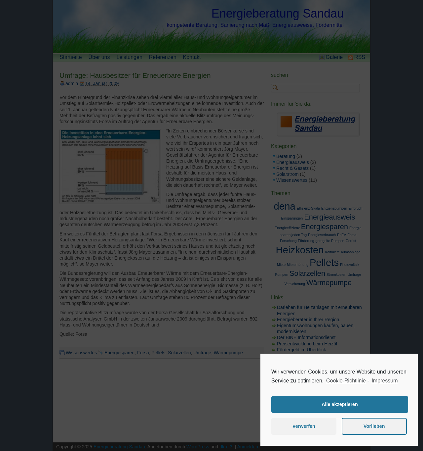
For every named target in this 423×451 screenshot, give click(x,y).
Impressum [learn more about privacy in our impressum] (384, 380)
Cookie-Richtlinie (346, 380)
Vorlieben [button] (374, 426)
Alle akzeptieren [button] (340, 404)
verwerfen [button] (304, 426)
